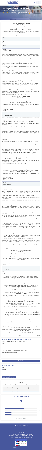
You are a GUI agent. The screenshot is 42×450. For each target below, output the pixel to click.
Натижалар (13, 377)
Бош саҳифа (5, 12)
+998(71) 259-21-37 (29, 435)
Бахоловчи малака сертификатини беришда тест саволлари (14, 341)
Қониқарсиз (6, 374)
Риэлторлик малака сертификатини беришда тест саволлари (15, 348)
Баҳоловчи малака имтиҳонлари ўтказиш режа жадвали (14, 346)
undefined (3, 382)
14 (12, 388)
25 (33, 390)
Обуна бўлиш (21, 360)
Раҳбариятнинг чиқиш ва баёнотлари (10, 345)
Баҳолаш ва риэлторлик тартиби (9, 354)
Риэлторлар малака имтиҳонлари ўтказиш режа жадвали (14, 350)
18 (33, 388)
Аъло (4, 367)
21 (12, 390)
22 (17, 390)
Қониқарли (5, 371)
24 (28, 390)
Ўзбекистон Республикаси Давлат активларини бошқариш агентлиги (21, 427)
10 (28, 387)
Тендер (3, 343)
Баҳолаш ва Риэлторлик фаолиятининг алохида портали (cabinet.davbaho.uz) (18, 355)
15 (17, 388)
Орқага (30, 13)
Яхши (4, 369)
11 (33, 387)
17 (28, 388)
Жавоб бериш (5, 377)
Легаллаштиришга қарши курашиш (9, 352)
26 (38, 390)
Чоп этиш (38, 335)
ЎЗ (37, 2)
